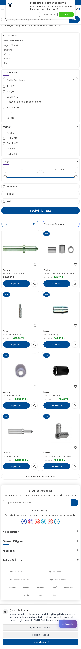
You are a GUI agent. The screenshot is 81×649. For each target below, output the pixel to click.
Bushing (8, 50)
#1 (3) (7, 112)
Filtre (20, 224)
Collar (7, 54)
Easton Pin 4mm (10, 456)
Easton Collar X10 (51, 395)
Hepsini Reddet (40, 634)
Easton (6, 270)
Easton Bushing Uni (52, 334)
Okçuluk (20, 26)
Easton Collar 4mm (12, 395)
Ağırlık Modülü (11, 45)
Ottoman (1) (11, 148)
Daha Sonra (48, 14)
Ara (74, 19)
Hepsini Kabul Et (40, 642)
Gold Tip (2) (10, 143)
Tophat (47, 270)
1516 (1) (9, 86)
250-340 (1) (11, 107)
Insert (7, 58)
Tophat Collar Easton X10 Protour (59, 273)
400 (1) (8, 91)
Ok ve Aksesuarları (36, 26)
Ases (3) (9, 132)
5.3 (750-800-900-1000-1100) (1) (22, 102)
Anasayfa (7, 26)
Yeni (7, 201)
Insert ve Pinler (13, 40)
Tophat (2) (10, 154)
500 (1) (8, 118)
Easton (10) (10, 138)
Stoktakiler (10, 186)
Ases (5, 331)
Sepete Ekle (16, 283)
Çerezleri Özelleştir (40, 627)
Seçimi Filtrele (40, 210)
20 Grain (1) (11, 96)
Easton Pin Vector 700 (13, 273)
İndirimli (8, 193)
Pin (6, 63)
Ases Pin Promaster (12, 334)
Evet (66, 14)
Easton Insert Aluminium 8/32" (57, 456)
